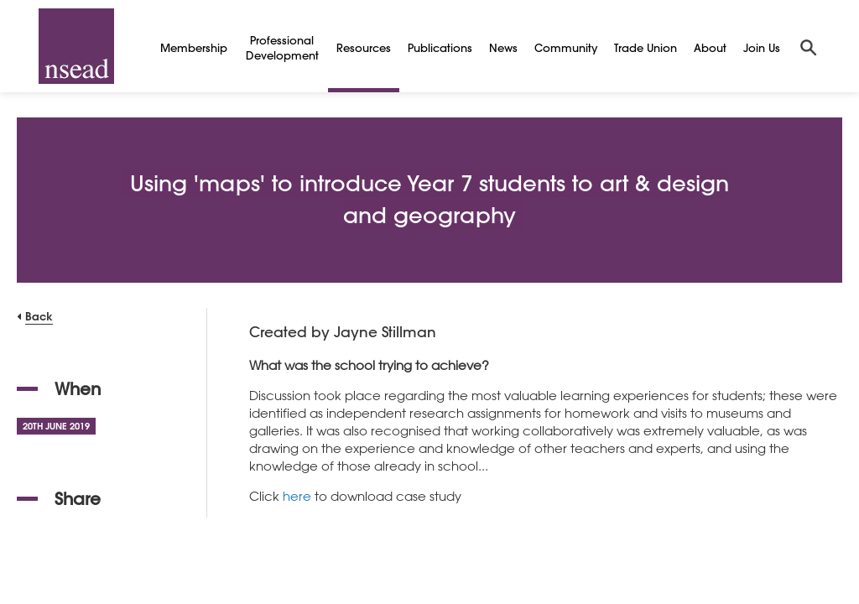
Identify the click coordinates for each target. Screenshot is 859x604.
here (297, 495)
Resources (363, 47)
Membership (193, 47)
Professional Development (282, 47)
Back (39, 316)
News (503, 47)
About (710, 47)
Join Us (761, 47)
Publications (440, 47)
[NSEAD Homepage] (76, 46)
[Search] (808, 46)
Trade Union (645, 47)
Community (565, 47)
